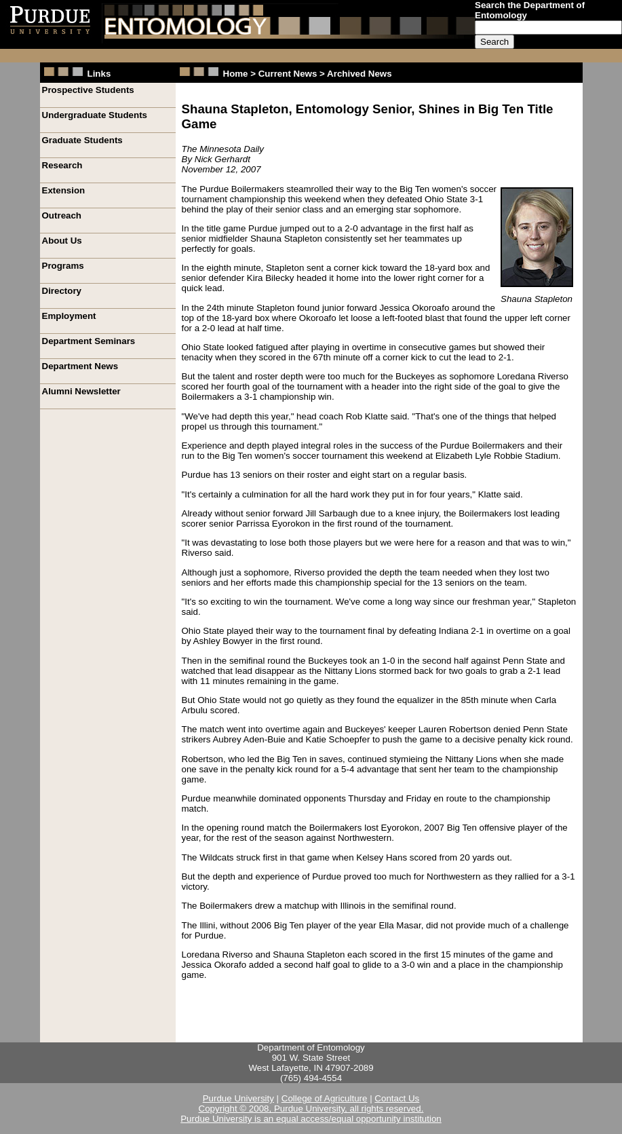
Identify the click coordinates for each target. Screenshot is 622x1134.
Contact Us (396, 1098)
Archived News (359, 74)
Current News (287, 74)
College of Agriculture (324, 1098)
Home (237, 74)
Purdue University (238, 1098)
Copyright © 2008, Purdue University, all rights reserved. (311, 1108)
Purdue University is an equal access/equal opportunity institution (311, 1119)
